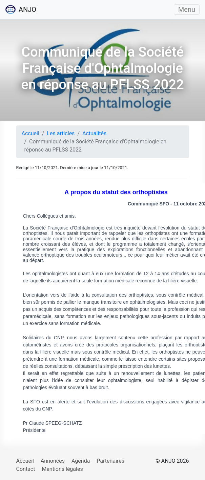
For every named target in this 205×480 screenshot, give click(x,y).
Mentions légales (62, 469)
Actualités (94, 133)
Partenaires (110, 461)
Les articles (61, 133)
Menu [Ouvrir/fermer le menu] (186, 9)
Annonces (53, 461)
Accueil (30, 133)
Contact (25, 469)
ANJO (20, 9)
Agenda (80, 461)
